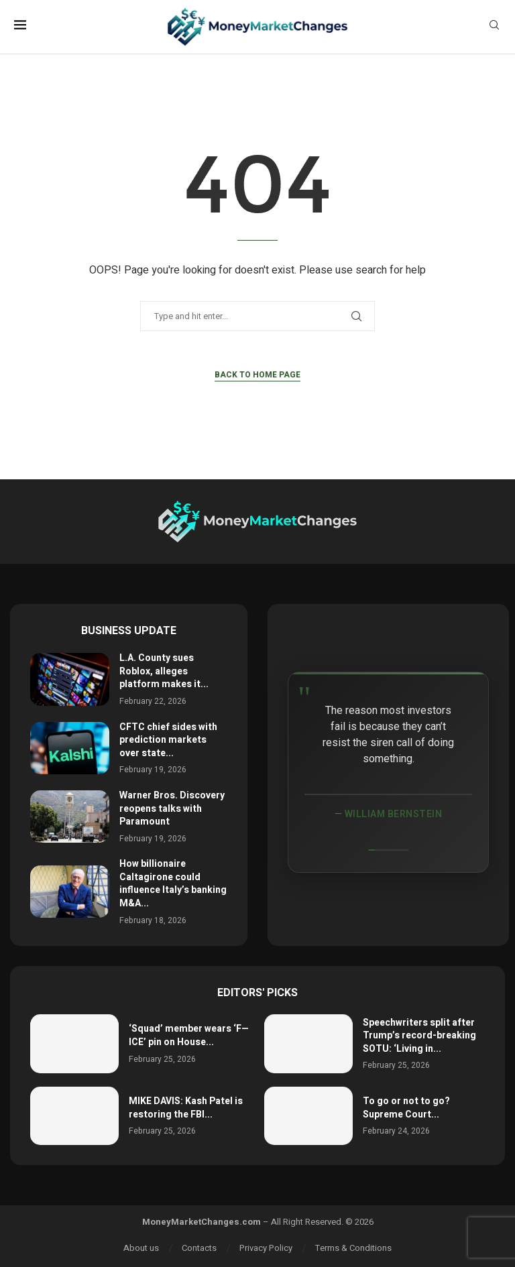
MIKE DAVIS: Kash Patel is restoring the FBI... (186, 1108)
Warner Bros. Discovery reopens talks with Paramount (172, 808)
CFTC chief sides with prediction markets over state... (168, 740)
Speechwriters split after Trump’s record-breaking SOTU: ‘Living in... (419, 1036)
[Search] (494, 27)
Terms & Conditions (353, 1248)
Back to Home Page (257, 375)
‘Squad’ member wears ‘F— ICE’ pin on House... (189, 1035)
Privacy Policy (265, 1248)
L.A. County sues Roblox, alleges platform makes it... (164, 671)
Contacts (199, 1248)
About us (141, 1248)
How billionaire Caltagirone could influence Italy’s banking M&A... (173, 883)
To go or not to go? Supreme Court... (406, 1108)
